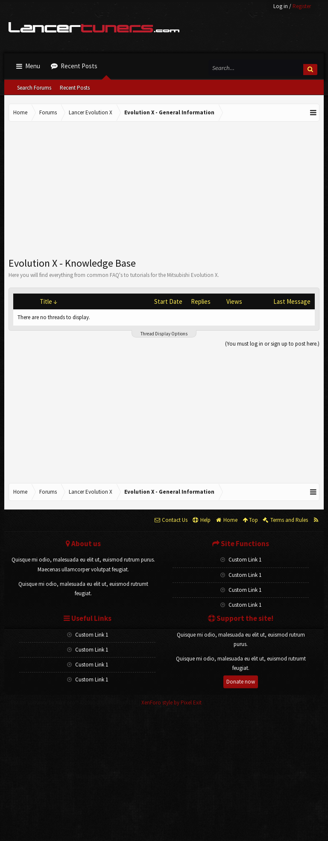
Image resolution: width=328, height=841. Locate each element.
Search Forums (34, 87)
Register (302, 6)
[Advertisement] (164, 190)
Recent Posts (75, 87)
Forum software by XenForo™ (74, 702)
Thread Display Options (164, 334)
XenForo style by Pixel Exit (171, 702)
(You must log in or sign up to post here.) (272, 343)
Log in (280, 6)
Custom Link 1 (240, 559)
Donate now (240, 681)
